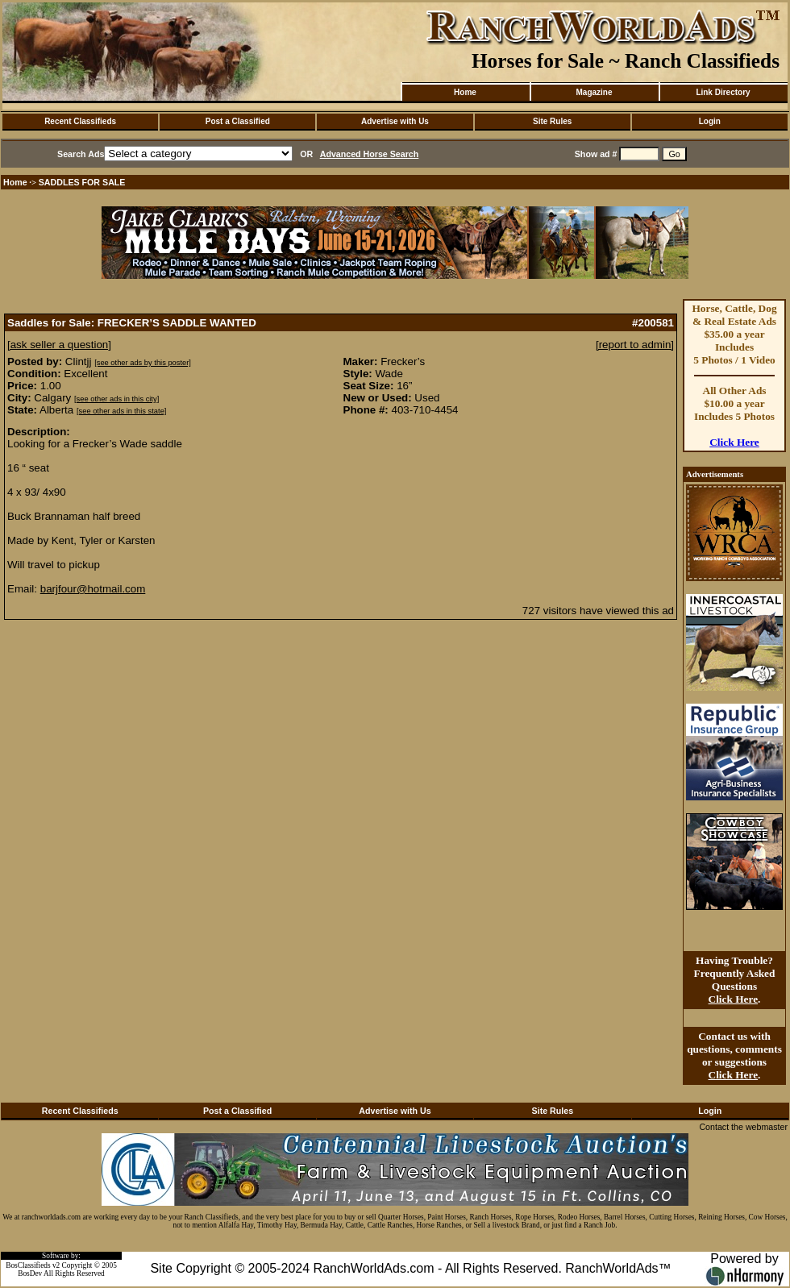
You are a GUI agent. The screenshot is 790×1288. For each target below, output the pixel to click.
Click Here (734, 442)
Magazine (594, 92)
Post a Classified (238, 121)
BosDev (30, 1273)
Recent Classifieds (80, 121)
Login (710, 121)
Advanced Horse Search (369, 154)
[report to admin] (635, 345)
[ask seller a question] (59, 345)
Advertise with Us (395, 121)
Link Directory (723, 92)
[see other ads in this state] (121, 411)
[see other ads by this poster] (142, 363)
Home (465, 92)
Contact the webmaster (743, 1127)
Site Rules (552, 121)
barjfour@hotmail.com (93, 589)
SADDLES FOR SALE (82, 182)
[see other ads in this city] (116, 399)
